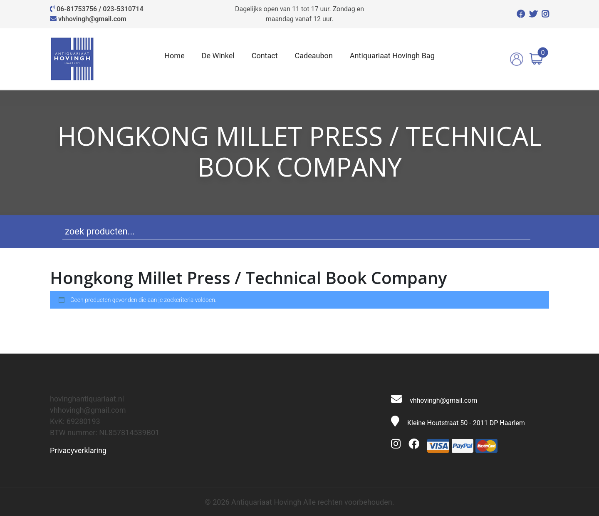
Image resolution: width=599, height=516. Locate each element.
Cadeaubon (314, 55)
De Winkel (218, 55)
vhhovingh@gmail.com (92, 19)
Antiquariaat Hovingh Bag (392, 55)
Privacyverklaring (78, 450)
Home (174, 55)
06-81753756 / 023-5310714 (100, 9)
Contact (265, 55)
